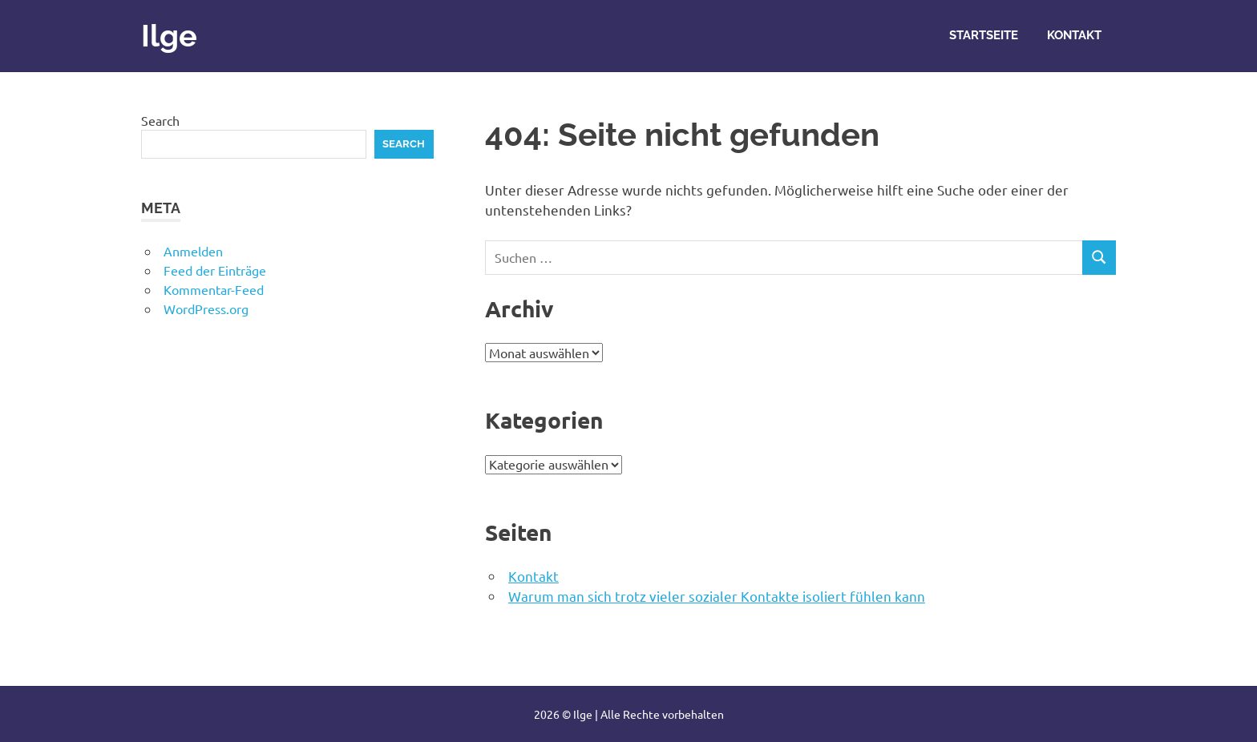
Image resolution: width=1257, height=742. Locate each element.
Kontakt (1074, 35)
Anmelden (193, 251)
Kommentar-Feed (214, 289)
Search (160, 120)
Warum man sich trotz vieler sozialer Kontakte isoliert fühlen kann (716, 595)
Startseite (983, 35)
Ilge (169, 36)
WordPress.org (206, 308)
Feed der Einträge (215, 270)
